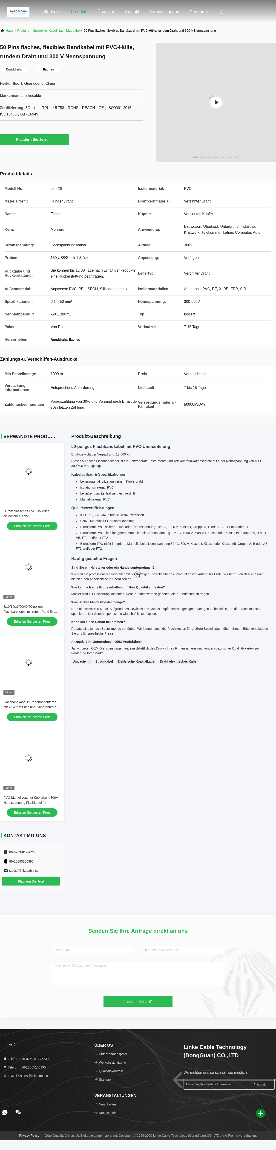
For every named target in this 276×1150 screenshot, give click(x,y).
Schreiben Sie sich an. (261, 1084)
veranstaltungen (164, 11)
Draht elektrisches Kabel (178, 661)
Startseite (52, 11)
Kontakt (132, 11)
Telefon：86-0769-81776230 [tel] (26, 1059)
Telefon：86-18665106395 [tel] (24, 1067)
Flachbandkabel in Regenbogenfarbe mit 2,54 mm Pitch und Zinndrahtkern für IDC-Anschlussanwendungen (32, 707)
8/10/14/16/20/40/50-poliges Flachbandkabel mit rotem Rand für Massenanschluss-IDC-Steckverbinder (30, 612)
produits (23, 30)
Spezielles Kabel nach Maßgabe (56, 30)
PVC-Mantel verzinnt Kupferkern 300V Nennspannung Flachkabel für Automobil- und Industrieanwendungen (31, 803)
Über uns (106, 11)
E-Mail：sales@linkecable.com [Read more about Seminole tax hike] (27, 1076)
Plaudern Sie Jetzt (34, 139)
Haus (9, 30)
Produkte (79, 11)
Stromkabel (104, 661)
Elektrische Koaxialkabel (136, 661)
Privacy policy (29, 1135)
